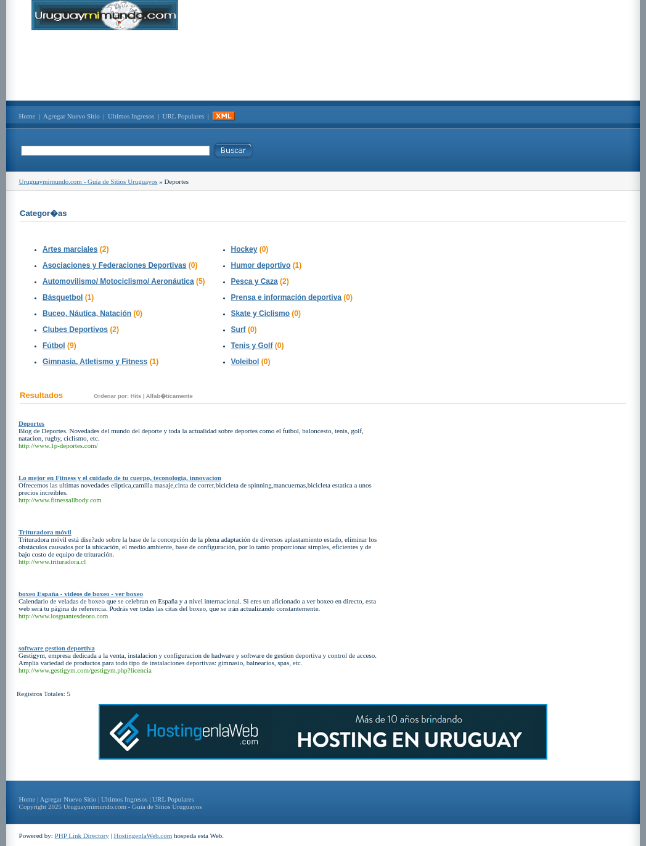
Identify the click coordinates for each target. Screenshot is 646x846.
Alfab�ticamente (169, 396)
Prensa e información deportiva (286, 297)
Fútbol (54, 345)
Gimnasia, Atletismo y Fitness (95, 361)
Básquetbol (63, 297)
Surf (238, 329)
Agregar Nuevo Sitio (71, 116)
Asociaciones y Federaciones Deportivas (114, 265)
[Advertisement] (323, 65)
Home (27, 116)
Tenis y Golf (252, 345)
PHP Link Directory (82, 835)
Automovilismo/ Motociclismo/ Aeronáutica (118, 281)
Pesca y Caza (254, 281)
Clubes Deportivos (75, 329)
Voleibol (245, 361)
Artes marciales (70, 249)
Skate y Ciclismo (260, 313)
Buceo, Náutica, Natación (87, 313)
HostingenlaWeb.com (143, 835)
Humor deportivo (261, 265)
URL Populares (184, 116)
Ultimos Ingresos (131, 116)
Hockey (244, 249)
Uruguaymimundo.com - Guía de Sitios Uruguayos (88, 181)
